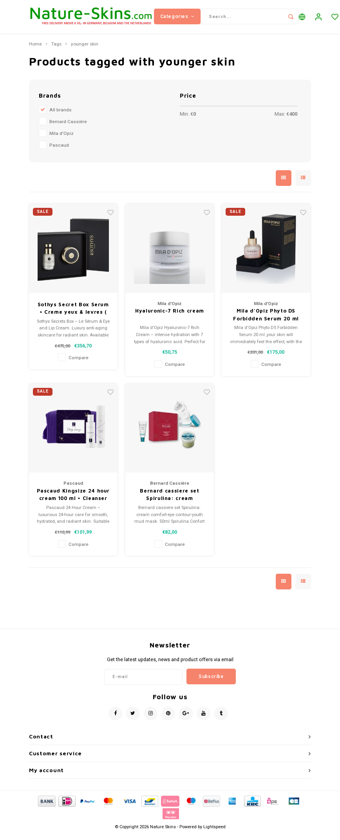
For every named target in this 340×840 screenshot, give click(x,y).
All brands (60, 116)
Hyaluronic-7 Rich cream (169, 317)
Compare (79, 364)
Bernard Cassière (68, 127)
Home (35, 50)
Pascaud (59, 151)
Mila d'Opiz (61, 139)
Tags (56, 50)
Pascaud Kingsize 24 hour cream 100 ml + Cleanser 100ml (73, 500)
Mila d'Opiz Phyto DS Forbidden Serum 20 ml (266, 321)
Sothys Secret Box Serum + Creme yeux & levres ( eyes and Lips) (73, 314)
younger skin (84, 50)
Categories (177, 19)
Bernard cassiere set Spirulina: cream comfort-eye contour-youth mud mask (169, 500)
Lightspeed (214, 832)
